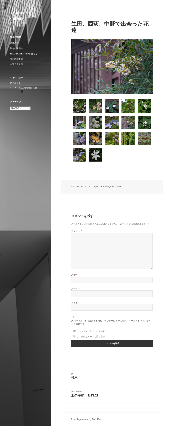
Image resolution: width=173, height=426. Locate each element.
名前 (74, 274)
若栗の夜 (14, 43)
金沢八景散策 (16, 64)
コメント (76, 231)
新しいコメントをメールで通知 (89, 331)
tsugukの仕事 (16, 77)
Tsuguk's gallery (18, 15)
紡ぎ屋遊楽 (15, 82)
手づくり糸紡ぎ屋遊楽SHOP (23, 88)
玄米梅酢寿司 (16, 58)
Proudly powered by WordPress (87, 419)
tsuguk (94, 186)
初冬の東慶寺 (16, 48)
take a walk (115, 186)
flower (106, 186)
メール (75, 288)
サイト (74, 302)
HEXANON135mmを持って (23, 53)
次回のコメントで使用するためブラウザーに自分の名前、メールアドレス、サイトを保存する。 (111, 322)
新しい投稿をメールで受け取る (89, 336)
